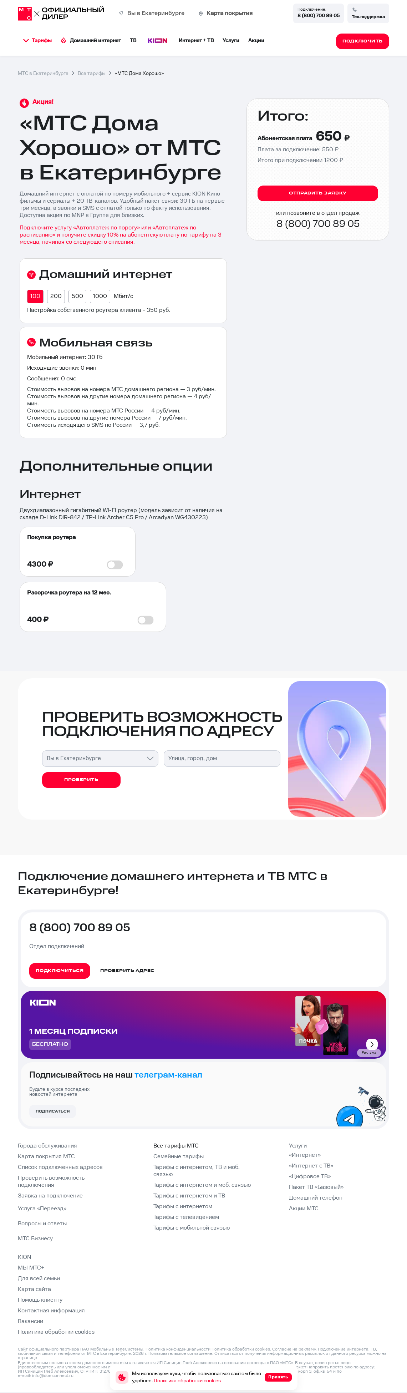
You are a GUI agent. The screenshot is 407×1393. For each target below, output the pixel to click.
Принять (278, 1377)
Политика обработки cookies (56, 1332)
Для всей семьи (39, 1278)
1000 (100, 296)
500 (77, 296)
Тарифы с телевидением (186, 1217)
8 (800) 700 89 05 (318, 16)
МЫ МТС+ (31, 1268)
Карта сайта (34, 1289)
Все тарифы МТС (176, 1146)
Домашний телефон (315, 1198)
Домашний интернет (91, 40)
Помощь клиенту (40, 1300)
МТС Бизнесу (35, 1238)
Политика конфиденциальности (178, 1349)
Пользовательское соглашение (180, 1353)
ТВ (133, 41)
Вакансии (30, 1321)
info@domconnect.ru (52, 1375)
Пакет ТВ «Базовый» (316, 1187)
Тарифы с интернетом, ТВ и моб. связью (196, 1171)
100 (35, 296)
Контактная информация (51, 1310)
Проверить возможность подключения (51, 1182)
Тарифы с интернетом (182, 1206)
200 (56, 296)
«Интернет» (305, 1155)
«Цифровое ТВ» (310, 1176)
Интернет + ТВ (196, 41)
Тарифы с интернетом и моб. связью (202, 1185)
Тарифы (37, 41)
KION (24, 1257)
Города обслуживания (47, 1146)
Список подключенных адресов (60, 1167)
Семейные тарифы (178, 1156)
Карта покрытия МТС (46, 1156)
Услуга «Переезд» (42, 1208)
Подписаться (53, 1111)
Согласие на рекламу (294, 1349)
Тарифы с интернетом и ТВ (189, 1195)
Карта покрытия (230, 13)
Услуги (231, 41)
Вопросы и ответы (42, 1223)
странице (27, 1358)
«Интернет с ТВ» (311, 1165)
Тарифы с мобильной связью (191, 1228)
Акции (256, 41)
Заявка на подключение (50, 1195)
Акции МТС (304, 1208)
